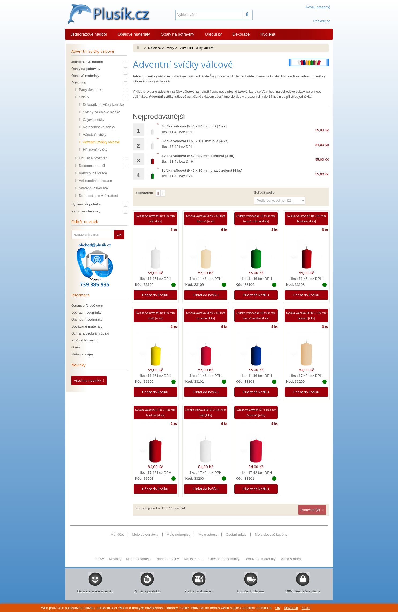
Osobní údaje (236, 538)
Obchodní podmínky (86, 319)
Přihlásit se (321, 21)
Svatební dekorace (93, 188)
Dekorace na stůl (91, 166)
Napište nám (194, 565)
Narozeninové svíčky (98, 127)
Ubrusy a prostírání (93, 158)
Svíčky (83, 97)
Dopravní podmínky (86, 312)
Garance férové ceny (87, 305)
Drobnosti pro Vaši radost (98, 196)
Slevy (100, 565)
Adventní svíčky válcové (101, 142)
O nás (76, 347)
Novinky (78, 364)
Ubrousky (213, 34)
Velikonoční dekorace (95, 181)
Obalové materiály (134, 34)
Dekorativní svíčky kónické (103, 105)
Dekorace (241, 34)
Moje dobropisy (178, 538)
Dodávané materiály (86, 326)
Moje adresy (207, 538)
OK (277, 608)
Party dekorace (90, 90)
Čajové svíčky (93, 120)
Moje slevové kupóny (271, 538)
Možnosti (291, 608)
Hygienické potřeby (86, 204)
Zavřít (306, 608)
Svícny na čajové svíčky (101, 112)
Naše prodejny (82, 354)
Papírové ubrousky (85, 211)
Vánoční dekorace (92, 173)
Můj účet (117, 538)
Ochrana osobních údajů (90, 333)
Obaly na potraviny (177, 34)
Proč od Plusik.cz (84, 340)
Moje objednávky (145, 538)
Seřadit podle (264, 192)
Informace (80, 295)
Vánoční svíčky (94, 135)
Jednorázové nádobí (88, 34)
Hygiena (267, 34)
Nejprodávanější (139, 565)
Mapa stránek (291, 565)
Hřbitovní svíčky (94, 150)
